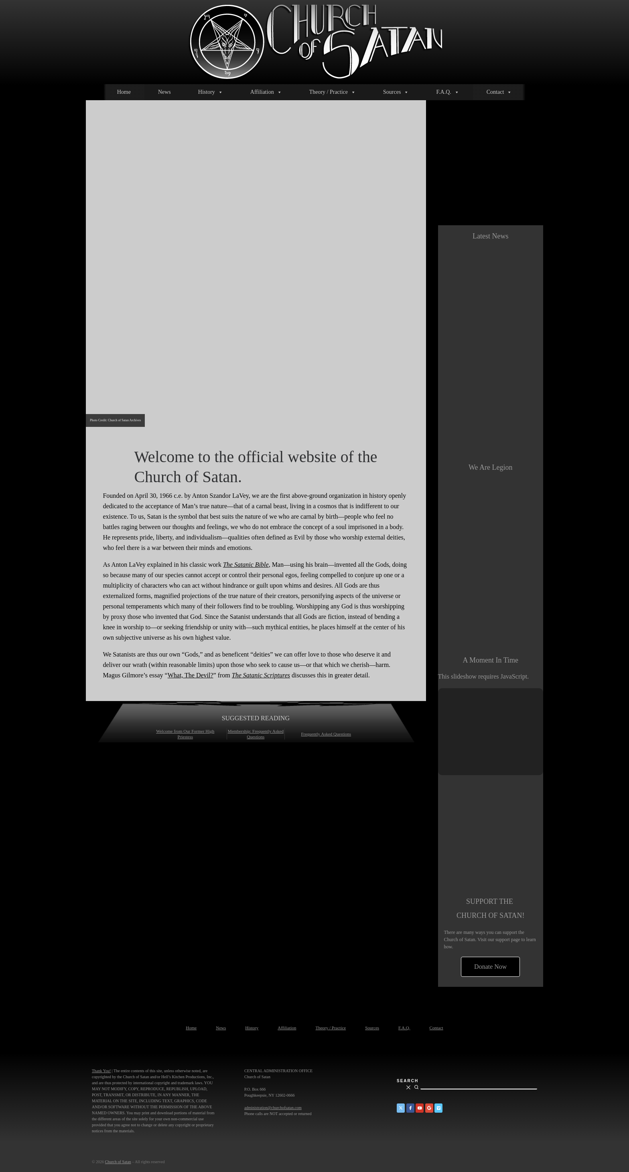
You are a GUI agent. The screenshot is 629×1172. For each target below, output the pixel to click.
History (210, 92)
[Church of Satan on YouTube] (420, 1108)
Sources (396, 92)
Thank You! (101, 1071)
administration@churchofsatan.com (273, 1107)
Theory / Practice (332, 92)
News (164, 92)
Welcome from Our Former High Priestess (185, 734)
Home (124, 92)
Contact (499, 92)
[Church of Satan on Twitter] (401, 1108)
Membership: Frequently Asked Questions (256, 734)
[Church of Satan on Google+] (429, 1108)
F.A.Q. (447, 92)
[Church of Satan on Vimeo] (438, 1108)
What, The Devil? (190, 675)
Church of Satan (118, 1162)
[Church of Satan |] (314, 41)
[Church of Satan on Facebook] (410, 1108)
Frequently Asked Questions (326, 733)
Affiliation (266, 92)
